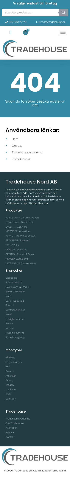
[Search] (63, 12)
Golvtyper (14, 350)
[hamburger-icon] (63, 32)
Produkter (14, 210)
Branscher (14, 270)
